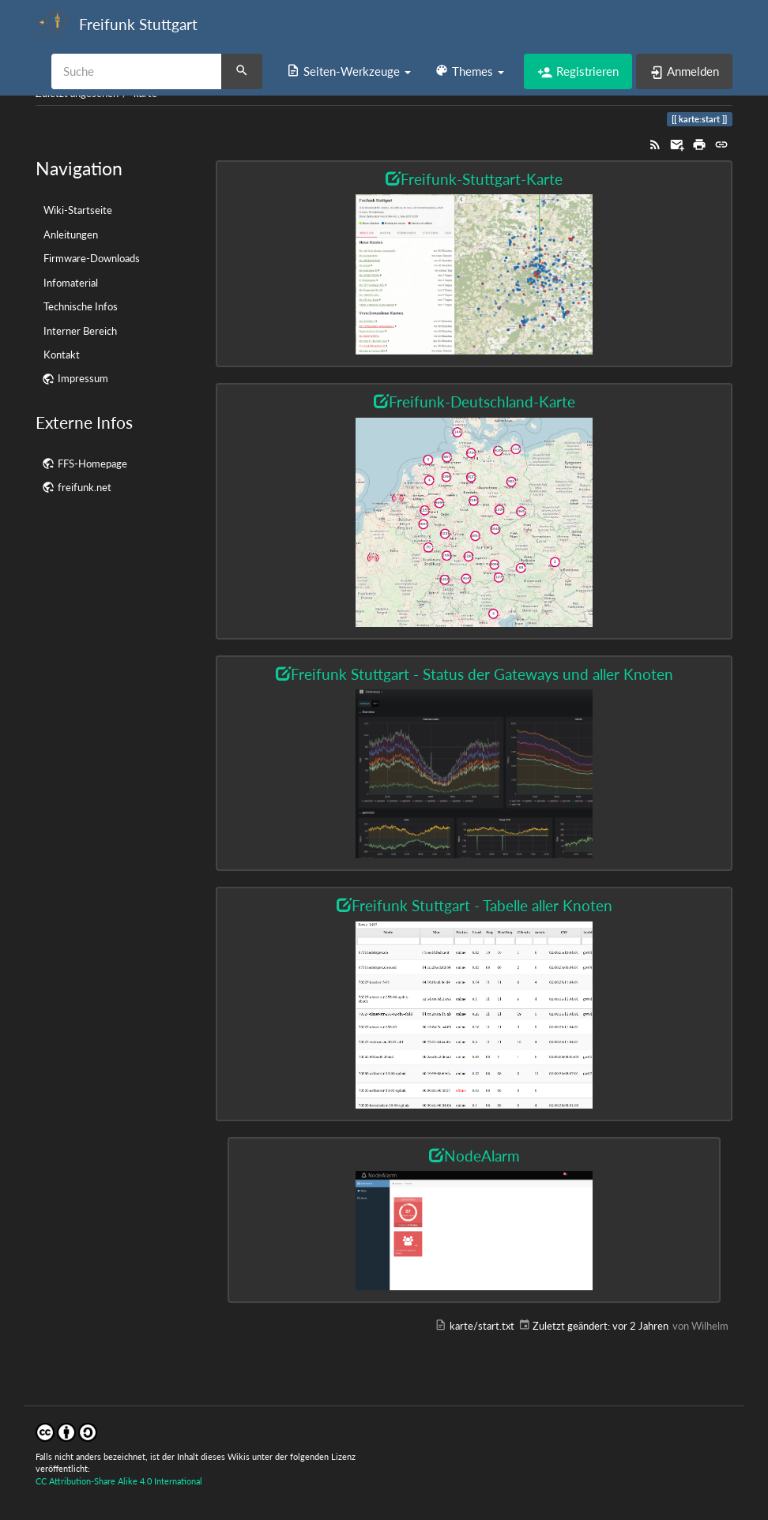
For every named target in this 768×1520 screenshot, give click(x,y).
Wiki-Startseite (77, 210)
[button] (348, 71)
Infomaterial (70, 282)
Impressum (83, 378)
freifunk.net (84, 487)
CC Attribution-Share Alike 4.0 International (119, 1481)
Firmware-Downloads (91, 258)
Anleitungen (70, 234)
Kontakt (61, 354)
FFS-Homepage (92, 463)
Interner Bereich (80, 331)
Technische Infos (80, 306)
